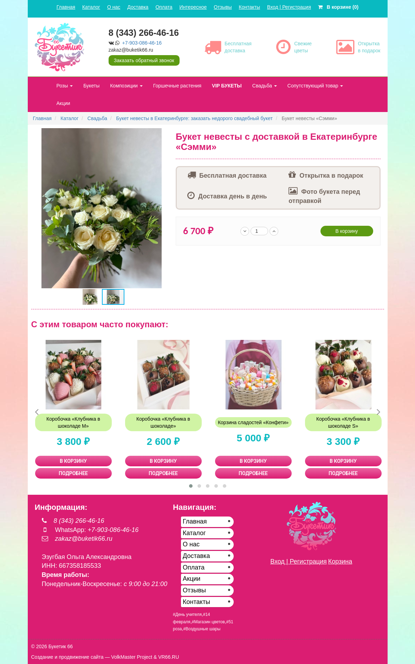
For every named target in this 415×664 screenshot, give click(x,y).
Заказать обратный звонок (144, 60)
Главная (66, 7)
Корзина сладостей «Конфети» (253, 422)
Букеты (91, 85)
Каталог (91, 7)
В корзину (347, 231)
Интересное (193, 7)
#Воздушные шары (201, 628)
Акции (63, 103)
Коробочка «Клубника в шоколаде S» (343, 422)
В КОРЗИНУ (73, 461)
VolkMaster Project (131, 657)
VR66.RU (168, 657)
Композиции (126, 85)
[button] (165, 134)
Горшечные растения (177, 85)
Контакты (249, 7)
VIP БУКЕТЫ (227, 85)
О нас (113, 7)
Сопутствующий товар (315, 85)
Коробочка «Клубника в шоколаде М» (73, 422)
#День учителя (187, 614)
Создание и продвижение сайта (67, 657)
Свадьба (264, 85)
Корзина (340, 561)
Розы (65, 85)
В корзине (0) (338, 7)
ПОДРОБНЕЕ (73, 473)
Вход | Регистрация (289, 7)
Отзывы (223, 7)
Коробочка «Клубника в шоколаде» (163, 422)
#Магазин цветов (208, 621)
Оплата (163, 7)
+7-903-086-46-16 (142, 43)
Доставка (137, 7)
